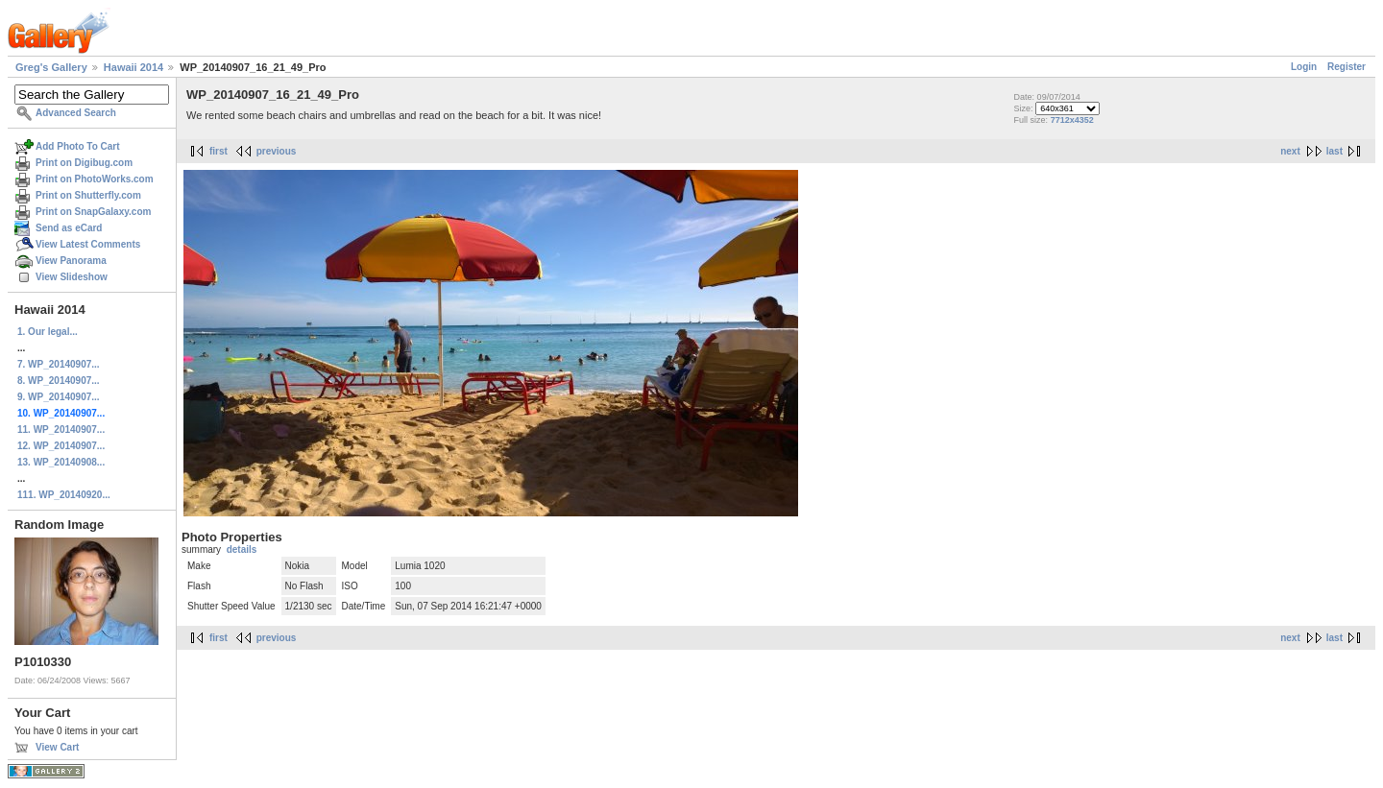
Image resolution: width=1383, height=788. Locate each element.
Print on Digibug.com (84, 162)
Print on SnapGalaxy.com (93, 211)
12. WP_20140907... (61, 446)
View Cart (57, 747)
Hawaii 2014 (133, 67)
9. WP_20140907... (58, 397)
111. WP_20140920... (63, 495)
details (242, 549)
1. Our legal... (47, 331)
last (1334, 151)
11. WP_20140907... (61, 429)
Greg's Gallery (51, 67)
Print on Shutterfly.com (88, 195)
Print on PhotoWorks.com (95, 179)
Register (1346, 66)
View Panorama (71, 260)
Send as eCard (69, 228)
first (218, 151)
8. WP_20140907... (58, 380)
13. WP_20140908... (61, 462)
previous (276, 151)
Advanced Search (76, 112)
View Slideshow (72, 277)
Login (1304, 66)
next (1290, 151)
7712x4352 (1072, 120)
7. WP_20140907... (58, 364)
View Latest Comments (88, 244)
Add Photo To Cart (78, 146)
